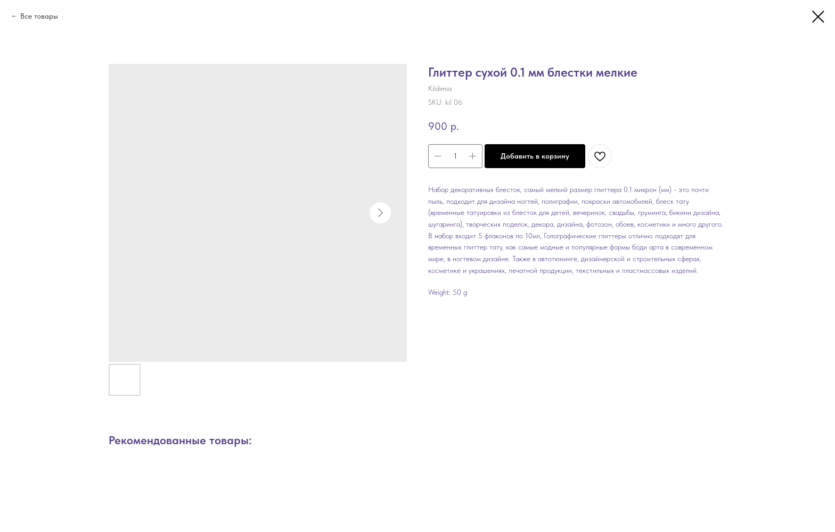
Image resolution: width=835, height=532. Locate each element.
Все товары (39, 16)
